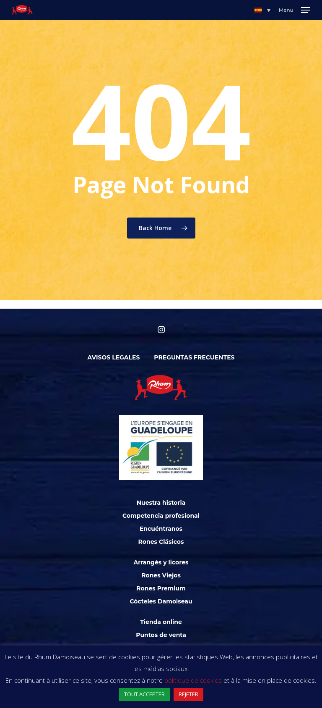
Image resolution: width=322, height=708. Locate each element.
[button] (262, 10)
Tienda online (161, 622)
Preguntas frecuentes (194, 357)
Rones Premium (160, 588)
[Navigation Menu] (294, 10)
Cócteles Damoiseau (161, 601)
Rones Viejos (161, 575)
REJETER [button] (188, 694)
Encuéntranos (161, 528)
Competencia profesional (161, 515)
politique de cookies (193, 680)
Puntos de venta (161, 635)
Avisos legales (114, 357)
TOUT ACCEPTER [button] (144, 694)
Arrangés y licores (161, 562)
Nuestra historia (161, 502)
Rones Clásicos (161, 541)
